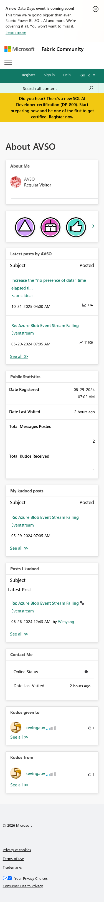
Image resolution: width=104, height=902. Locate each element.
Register (28, 74)
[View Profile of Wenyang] (66, 621)
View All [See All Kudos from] (19, 785)
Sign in (49, 74)
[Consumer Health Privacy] (52, 886)
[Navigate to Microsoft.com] (19, 49)
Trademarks (12, 867)
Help (67, 74)
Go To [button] (85, 75)
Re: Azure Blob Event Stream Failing (45, 325)
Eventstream (22, 333)
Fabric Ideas (22, 295)
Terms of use (13, 858)
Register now (61, 116)
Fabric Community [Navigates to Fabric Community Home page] (62, 49)
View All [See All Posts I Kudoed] (19, 634)
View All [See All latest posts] (19, 356)
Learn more (16, 32)
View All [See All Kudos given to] (19, 737)
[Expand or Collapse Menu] (8, 63)
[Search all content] (58, 88)
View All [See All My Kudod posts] (19, 548)
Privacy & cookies (17, 849)
